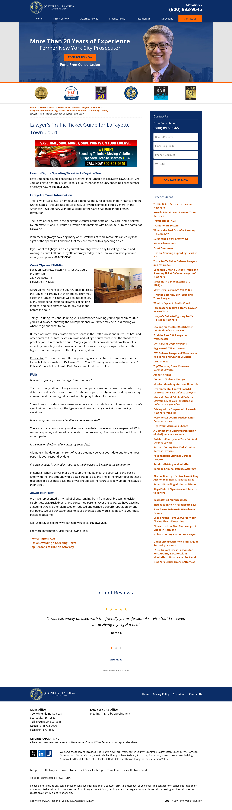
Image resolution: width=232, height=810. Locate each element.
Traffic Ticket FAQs (42, 539)
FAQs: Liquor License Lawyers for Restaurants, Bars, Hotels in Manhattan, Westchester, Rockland (174, 553)
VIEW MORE (116, 659)
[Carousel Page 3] (120, 648)
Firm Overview (61, 18)
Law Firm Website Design (183, 800)
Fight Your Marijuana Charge (170, 426)
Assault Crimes (162, 374)
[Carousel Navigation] (116, 648)
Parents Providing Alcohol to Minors (174, 484)
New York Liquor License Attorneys (174, 562)
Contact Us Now (80, 57)
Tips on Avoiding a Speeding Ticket (53, 543)
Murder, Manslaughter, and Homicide (175, 384)
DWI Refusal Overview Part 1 (170, 343)
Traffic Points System (166, 225)
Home (39, 18)
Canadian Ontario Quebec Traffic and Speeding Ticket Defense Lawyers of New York (175, 273)
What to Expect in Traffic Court (171, 303)
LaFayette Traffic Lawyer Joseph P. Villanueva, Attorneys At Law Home (52, 7)
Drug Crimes (160, 361)
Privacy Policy (161, 694)
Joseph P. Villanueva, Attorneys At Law (72, 800)
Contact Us (190, 18)
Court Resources (163, 248)
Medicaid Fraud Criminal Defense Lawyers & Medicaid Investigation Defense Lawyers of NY (173, 401)
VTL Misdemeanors (164, 243)
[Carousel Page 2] (116, 648)
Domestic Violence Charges (169, 379)
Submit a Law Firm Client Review (116, 670)
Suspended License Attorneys (170, 238)
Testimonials (143, 18)
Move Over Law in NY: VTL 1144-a (173, 290)
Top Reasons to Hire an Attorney (52, 547)
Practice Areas (117, 18)
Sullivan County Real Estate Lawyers (175, 534)
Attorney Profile (89, 18)
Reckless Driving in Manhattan (171, 464)
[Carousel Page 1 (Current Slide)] (111, 648)
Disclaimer (179, 694)
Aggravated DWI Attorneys (169, 348)
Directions (167, 18)
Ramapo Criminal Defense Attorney (174, 469)
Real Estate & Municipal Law (170, 500)
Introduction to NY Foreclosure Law (174, 504)
